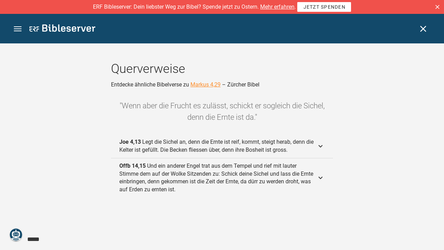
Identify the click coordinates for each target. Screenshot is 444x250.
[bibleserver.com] (62, 29)
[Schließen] (423, 29)
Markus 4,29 (205, 84)
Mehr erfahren (277, 6)
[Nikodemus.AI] (16, 234)
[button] (437, 6)
